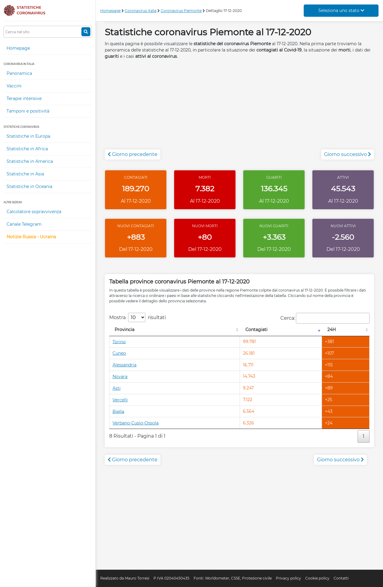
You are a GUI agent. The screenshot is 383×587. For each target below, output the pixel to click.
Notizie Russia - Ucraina (31, 236)
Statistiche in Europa (28, 136)
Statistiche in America (30, 161)
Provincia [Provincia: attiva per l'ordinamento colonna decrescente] (124, 329)
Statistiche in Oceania (29, 186)
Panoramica (19, 73)
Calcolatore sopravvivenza (34, 211)
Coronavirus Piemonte (181, 10)
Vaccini (14, 86)
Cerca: (325, 318)
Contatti (341, 578)
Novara (120, 376)
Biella (118, 411)
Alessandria (124, 365)
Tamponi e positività (28, 111)
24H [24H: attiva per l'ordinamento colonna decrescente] (331, 329)
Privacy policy (288, 578)
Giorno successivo (347, 154)
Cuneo (119, 353)
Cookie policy (317, 578)
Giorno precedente (132, 154)
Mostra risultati (137, 317)
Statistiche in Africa (27, 148)
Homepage (18, 48)
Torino (119, 341)
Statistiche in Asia (25, 174)
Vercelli (120, 400)
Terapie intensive (24, 98)
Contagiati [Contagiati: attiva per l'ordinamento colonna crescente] (256, 329)
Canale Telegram (24, 224)
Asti (117, 388)
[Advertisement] (239, 107)
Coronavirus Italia (140, 10)
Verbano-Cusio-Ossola (136, 423)
